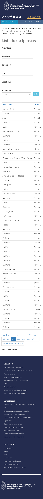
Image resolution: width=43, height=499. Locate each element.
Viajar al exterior (10, 374)
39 (30, 335)
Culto (6, 384)
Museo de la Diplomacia (12, 461)
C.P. (3, 73)
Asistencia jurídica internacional (15, 390)
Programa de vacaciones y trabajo (16, 380)
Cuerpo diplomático (11, 387)
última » (19, 343)
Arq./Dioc (6, 48)
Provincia (6, 90)
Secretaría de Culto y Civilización (17, 34)
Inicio (4, 28)
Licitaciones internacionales (14, 437)
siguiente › (8, 343)
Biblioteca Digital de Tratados (14, 393)
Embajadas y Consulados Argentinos (17, 411)
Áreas (6, 451)
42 (8, 339)
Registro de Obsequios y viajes (15, 467)
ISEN (5, 455)
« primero (7, 335)
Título (36, 104)
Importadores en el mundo (13, 427)
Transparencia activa (11, 464)
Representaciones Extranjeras (14, 414)
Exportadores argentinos (13, 424)
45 (23, 339)
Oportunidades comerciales (14, 434)
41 (4, 339)
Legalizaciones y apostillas (13, 367)
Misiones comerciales (11, 430)
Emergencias (34, 17)
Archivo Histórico (10, 458)
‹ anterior (18, 335)
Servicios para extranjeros (13, 377)
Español (37, 22)
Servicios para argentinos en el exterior (18, 371)
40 (35, 335)
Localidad (6, 82)
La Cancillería (8, 448)
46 (28, 339)
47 (33, 339)
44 (18, 339)
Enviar (36, 94)
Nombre (6, 56)
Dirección (6, 65)
